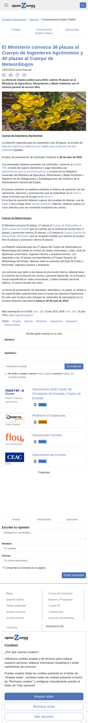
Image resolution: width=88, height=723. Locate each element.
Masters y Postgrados (60, 599)
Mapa (9, 593)
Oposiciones (72, 29)
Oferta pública (12, 325)
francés (36, 204)
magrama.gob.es (23, 315)
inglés (5, 204)
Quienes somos (15, 599)
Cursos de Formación (60, 593)
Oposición (71, 321)
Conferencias (55, 611)
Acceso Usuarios (15, 611)
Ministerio (41, 321)
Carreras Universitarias (61, 618)
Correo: (6, 555)
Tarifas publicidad (16, 605)
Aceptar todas (44, 696)
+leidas (16, 519)
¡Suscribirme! (74, 366)
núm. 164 (70, 311)
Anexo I (76, 193)
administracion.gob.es (14, 171)
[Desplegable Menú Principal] (6, 5)
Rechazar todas (44, 706)
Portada (15, 29)
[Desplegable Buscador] (83, 5)
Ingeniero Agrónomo (13, 146)
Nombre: (7, 543)
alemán (47, 204)
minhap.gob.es (37, 171)
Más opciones (44, 716)
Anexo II (48, 196)
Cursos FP (54, 605)
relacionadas (44, 519)
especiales (72, 519)
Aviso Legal (43, 373)
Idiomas (28, 321)
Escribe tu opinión (15, 527)
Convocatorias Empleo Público (44, 31)
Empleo (16, 321)
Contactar (11, 627)
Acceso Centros (15, 618)
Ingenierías (56, 321)
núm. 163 (38, 311)
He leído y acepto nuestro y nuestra (41, 375)
